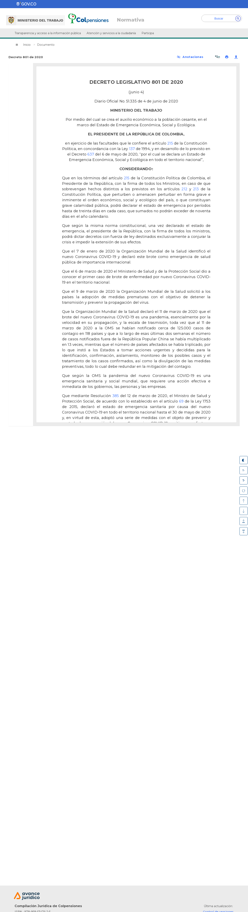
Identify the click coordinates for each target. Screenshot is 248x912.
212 (184, 189)
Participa (148, 33)
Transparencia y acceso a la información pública (48, 33)
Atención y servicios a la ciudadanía (111, 33)
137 (132, 149)
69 (181, 401)
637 (90, 154)
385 (115, 396)
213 (196, 189)
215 (170, 143)
